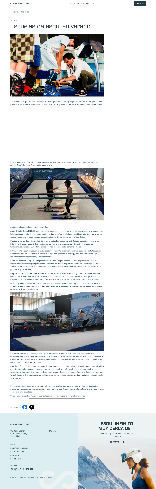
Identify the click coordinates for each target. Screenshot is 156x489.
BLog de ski (15, 459)
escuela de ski (17, 452)
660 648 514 (50, 431)
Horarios (90, 3)
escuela (80, 3)
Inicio (72, 3)
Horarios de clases (19, 448)
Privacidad (31, 477)
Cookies (49, 477)
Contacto (14, 455)
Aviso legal (23, 477)
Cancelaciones (41, 477)
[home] (20, 3)
